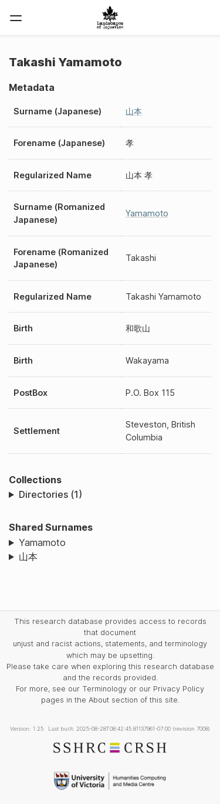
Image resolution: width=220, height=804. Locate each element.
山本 (134, 111)
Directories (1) (50, 494)
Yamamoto (147, 213)
